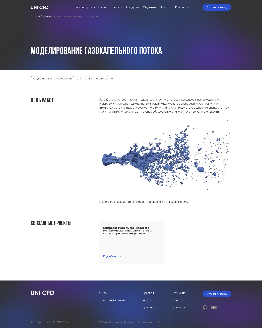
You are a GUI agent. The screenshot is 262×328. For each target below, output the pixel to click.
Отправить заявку (217, 7)
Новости (165, 7)
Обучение (149, 7)
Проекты (103, 7)
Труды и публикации (112, 300)
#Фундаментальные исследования (52, 78)
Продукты (132, 7)
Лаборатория (83, 7)
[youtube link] (214, 307)
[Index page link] (39, 7)
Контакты (181, 7)
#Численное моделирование (96, 78)
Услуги (117, 7)
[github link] (205, 307)
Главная (35, 16)
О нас (103, 293)
